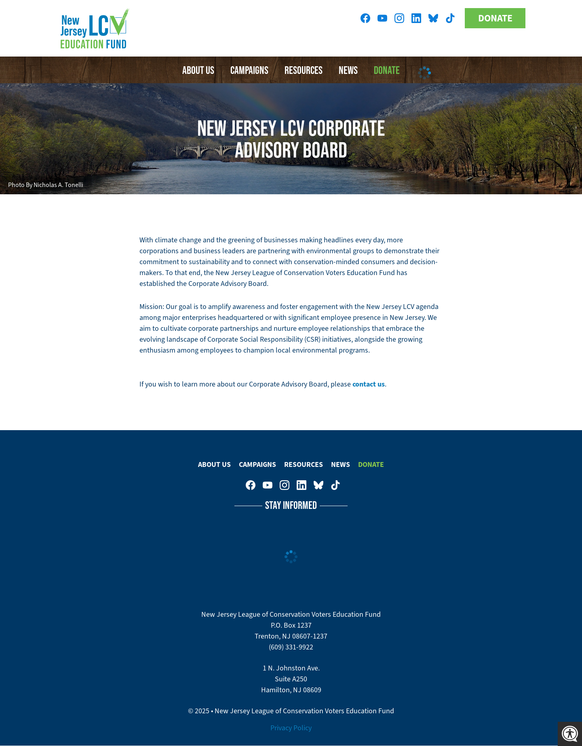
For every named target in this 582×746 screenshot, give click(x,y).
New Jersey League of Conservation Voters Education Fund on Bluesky (433, 18)
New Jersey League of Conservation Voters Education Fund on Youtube (382, 18)
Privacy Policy (291, 727)
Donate (495, 18)
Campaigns (249, 70)
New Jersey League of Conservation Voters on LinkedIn (416, 18)
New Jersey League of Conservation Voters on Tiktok (450, 18)
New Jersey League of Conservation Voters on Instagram (399, 18)
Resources (304, 70)
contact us (368, 384)
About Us (198, 70)
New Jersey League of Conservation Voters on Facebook (365, 18)
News (340, 464)
